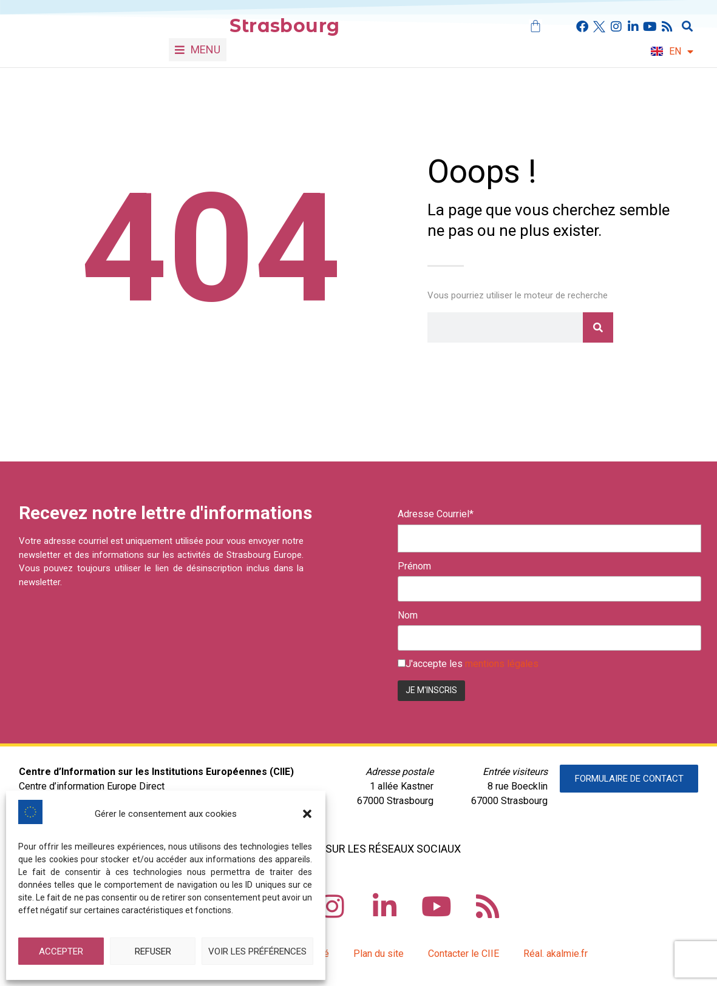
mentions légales (502, 663)
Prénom (414, 566)
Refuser (153, 951)
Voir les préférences (257, 951)
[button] (307, 814)
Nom (408, 615)
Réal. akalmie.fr (555, 953)
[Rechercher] (598, 327)
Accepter (61, 951)
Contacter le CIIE (463, 953)
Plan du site (378, 953)
